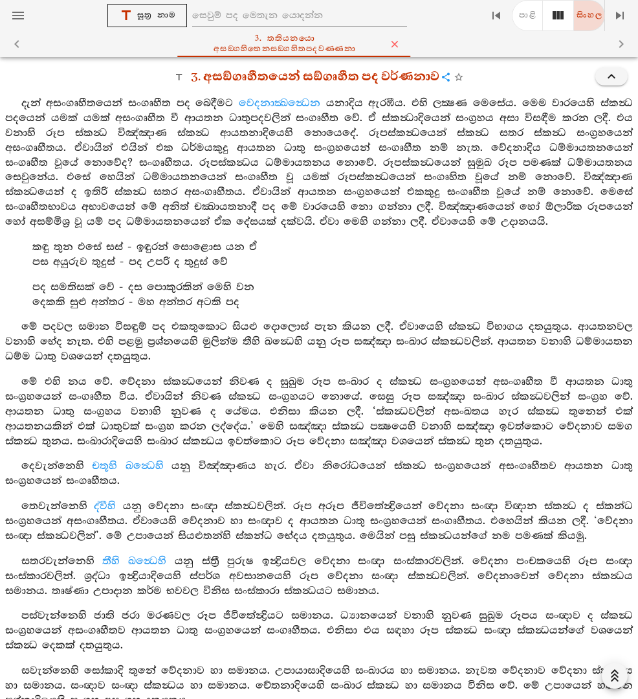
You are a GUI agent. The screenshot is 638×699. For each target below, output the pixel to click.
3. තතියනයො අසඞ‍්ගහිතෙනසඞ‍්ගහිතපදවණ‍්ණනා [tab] (334, 44)
